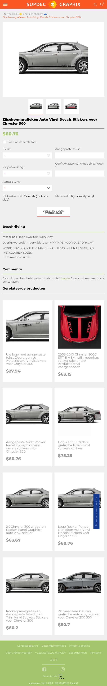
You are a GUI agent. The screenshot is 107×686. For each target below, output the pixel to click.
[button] (35, 106)
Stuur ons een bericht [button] (96, 511)
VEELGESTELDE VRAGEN (50, 652)
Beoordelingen (78, 652)
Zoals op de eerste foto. (20, 142)
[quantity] (27, 188)
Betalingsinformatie (54, 645)
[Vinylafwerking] (27, 173)
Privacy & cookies (79, 645)
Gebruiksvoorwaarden (19, 652)
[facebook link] (44, 669)
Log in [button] (65, 278)
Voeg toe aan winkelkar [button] (53, 212)
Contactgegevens (27, 645)
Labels (53, 659)
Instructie (95, 652)
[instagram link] (62, 669)
